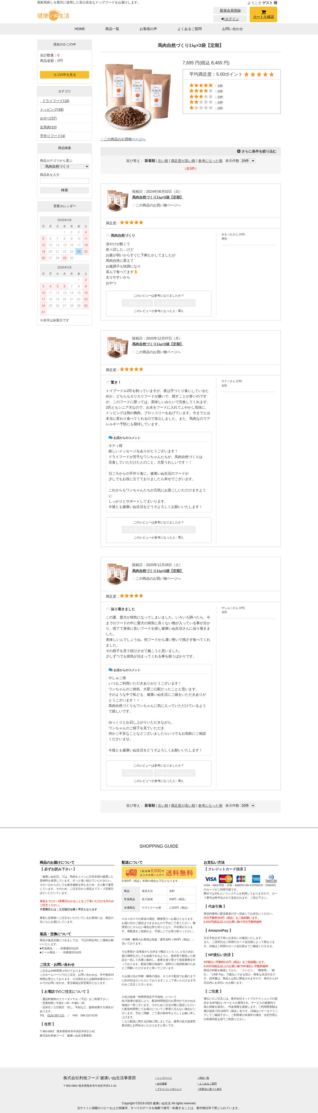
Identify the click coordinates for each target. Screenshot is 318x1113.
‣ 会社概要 (161, 1083)
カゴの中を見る (64, 75)
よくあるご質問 (189, 29)
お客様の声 (148, 29)
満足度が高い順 (183, 161)
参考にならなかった (175, 303)
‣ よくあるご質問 (207, 1083)
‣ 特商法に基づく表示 (210, 1089)
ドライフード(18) (55, 101)
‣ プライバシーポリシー (168, 1089)
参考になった (137, 303)
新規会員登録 (230, 10)
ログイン (230, 19)
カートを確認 (263, 15)
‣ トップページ (163, 1077)
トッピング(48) (52, 110)
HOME (80, 29)
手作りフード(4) (52, 136)
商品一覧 (112, 29)
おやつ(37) (48, 118)
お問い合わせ (232, 29)
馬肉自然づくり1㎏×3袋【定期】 (157, 197)
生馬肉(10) (48, 127)
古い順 (163, 161)
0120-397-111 (56, 1015)
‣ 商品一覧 (203, 1077)
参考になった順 (210, 161)
